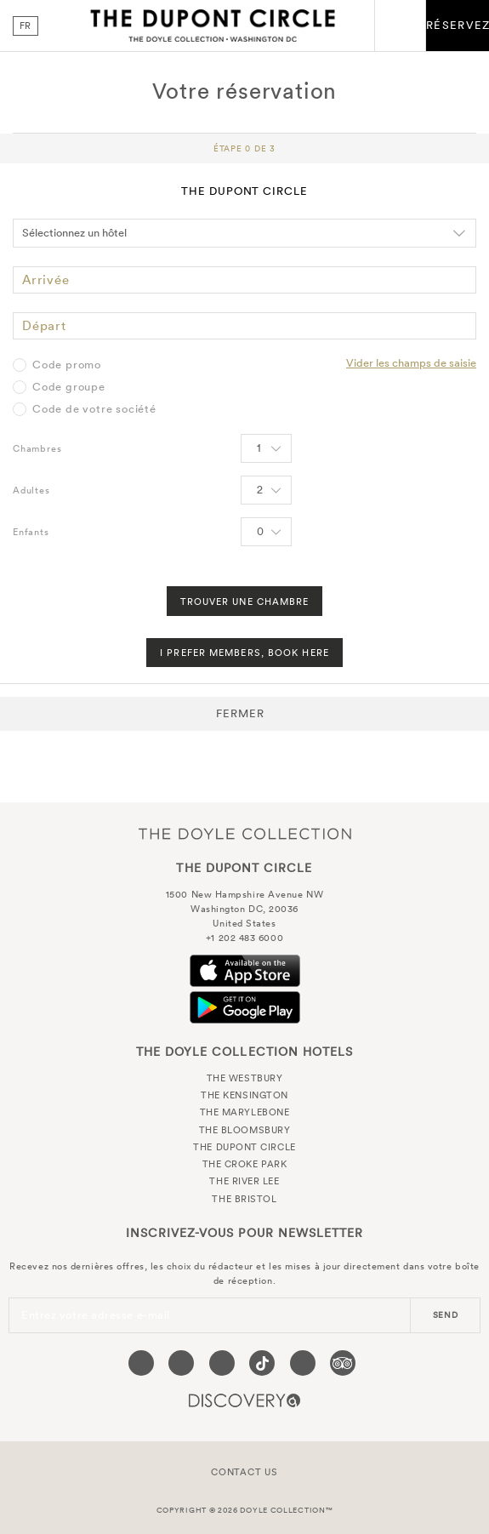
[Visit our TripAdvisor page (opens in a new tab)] (342, 1363)
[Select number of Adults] (266, 490)
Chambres (37, 448)
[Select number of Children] (266, 531)
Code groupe (68, 387)
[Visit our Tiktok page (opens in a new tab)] (262, 1363)
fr (26, 25)
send (445, 1315)
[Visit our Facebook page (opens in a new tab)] (141, 1363)
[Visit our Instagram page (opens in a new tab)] (222, 1363)
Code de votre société (94, 409)
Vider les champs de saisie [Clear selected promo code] (411, 363)
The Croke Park (244, 1164)
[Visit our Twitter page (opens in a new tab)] (181, 1363)
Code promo (66, 365)
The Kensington (244, 1095)
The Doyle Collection (245, 833)
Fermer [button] (240, 713)
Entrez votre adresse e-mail (95, 1315)
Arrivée (46, 279)
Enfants (31, 532)
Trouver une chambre (245, 601)
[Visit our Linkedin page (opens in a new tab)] (303, 1363)
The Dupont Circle (212, 25)
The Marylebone (245, 1112)
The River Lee (244, 1181)
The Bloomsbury (245, 1130)
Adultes (31, 490)
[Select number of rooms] (266, 448)
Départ (44, 325)
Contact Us (244, 1472)
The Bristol (244, 1199)
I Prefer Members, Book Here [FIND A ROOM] (244, 652)
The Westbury (245, 1078)
